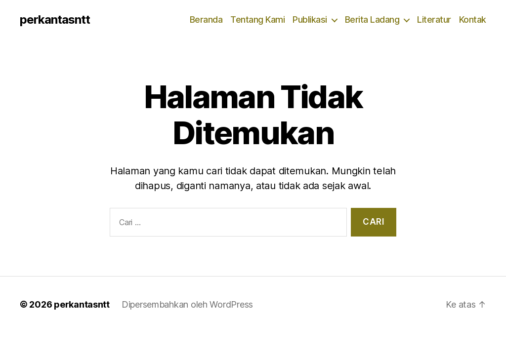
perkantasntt (55, 20)
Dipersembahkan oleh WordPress (187, 304)
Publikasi (310, 19)
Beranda (206, 19)
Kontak (472, 19)
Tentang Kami (257, 19)
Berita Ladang (372, 19)
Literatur (434, 19)
